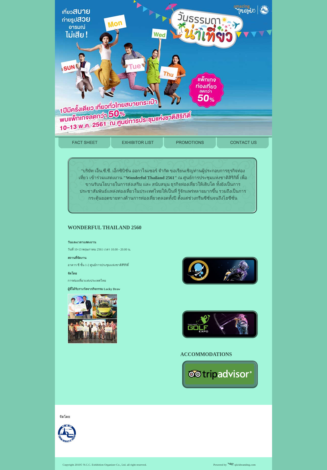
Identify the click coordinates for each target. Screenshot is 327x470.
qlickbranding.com (245, 464)
